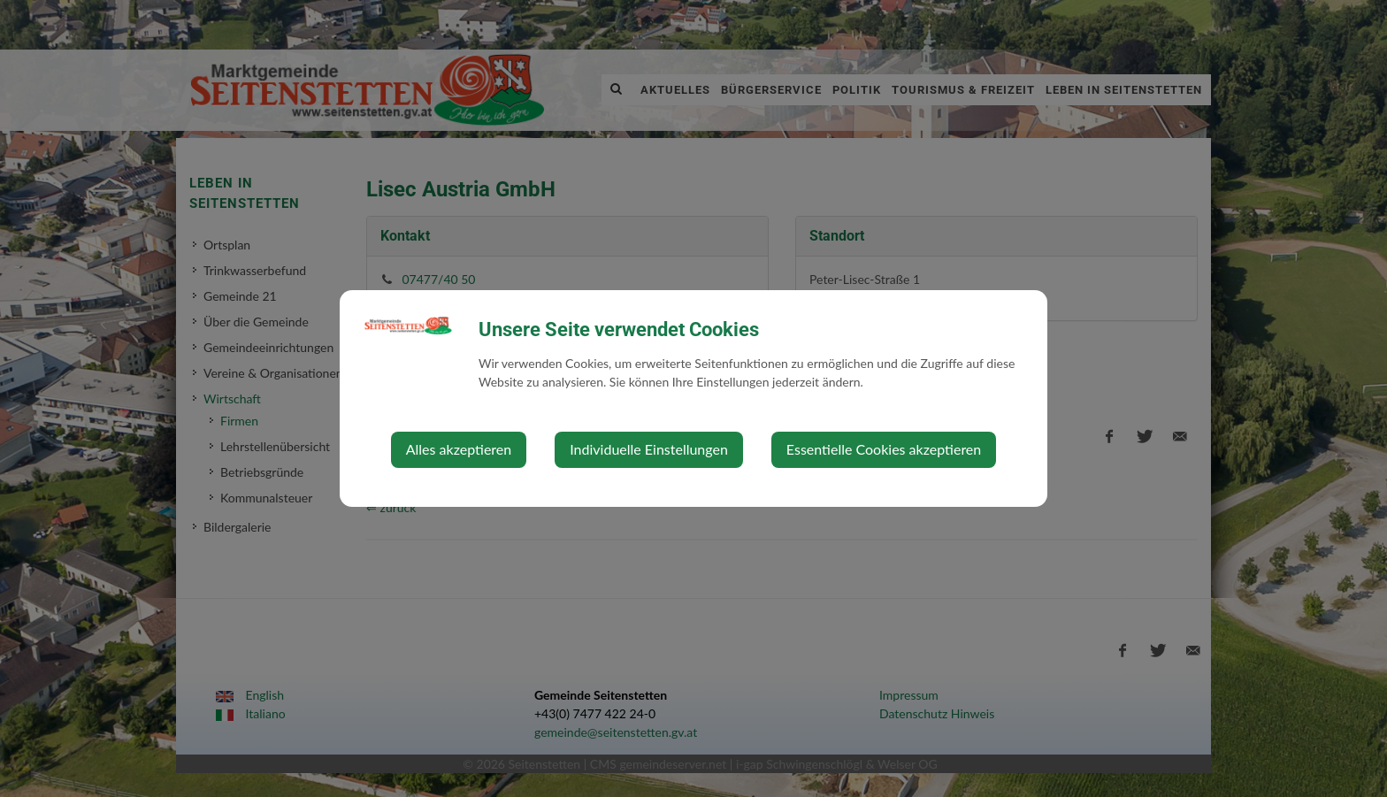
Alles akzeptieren (458, 449)
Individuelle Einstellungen (649, 449)
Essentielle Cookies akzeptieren (883, 449)
